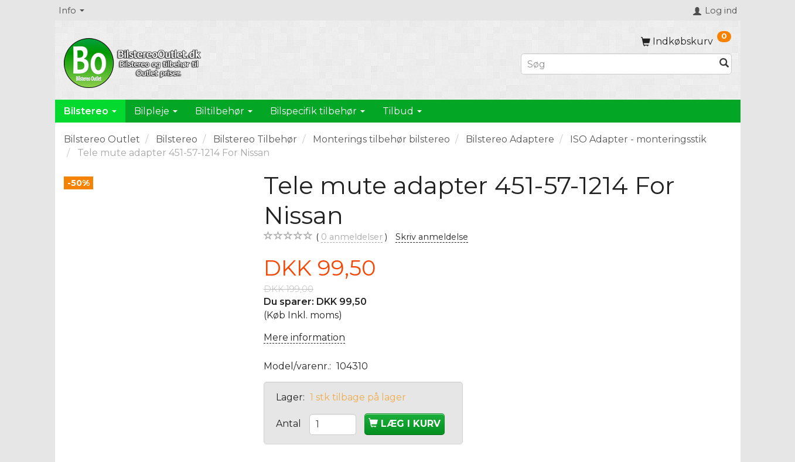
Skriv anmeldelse (431, 237)
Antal (289, 423)
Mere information (304, 337)
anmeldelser (352, 237)
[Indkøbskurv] (686, 41)
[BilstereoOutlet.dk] (134, 61)
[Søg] (724, 64)
